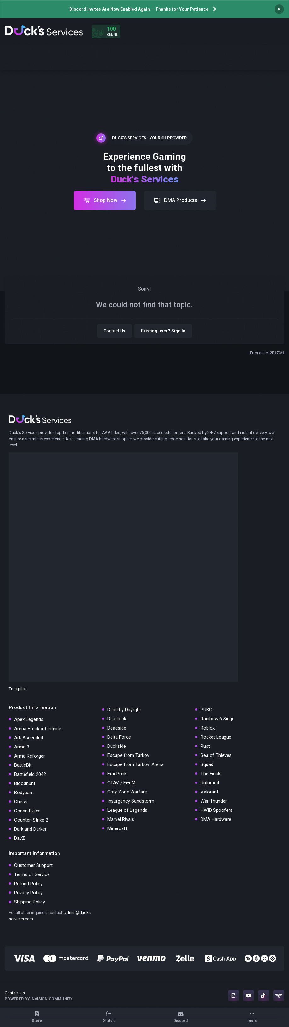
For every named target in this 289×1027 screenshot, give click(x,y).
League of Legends (127, 810)
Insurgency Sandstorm (130, 801)
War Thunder (214, 801)
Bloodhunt (24, 783)
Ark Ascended (28, 738)
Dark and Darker (30, 829)
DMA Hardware (216, 819)
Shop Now (105, 200)
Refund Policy (28, 883)
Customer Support (33, 865)
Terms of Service (32, 874)
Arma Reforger (29, 756)
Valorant (209, 792)
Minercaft (117, 828)
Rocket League (216, 737)
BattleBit (22, 765)
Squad (207, 764)
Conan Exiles (27, 811)
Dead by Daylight (124, 710)
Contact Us (114, 330)
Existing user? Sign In (163, 330)
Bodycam (24, 792)
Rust (205, 746)
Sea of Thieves (216, 755)
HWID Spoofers (217, 810)
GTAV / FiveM (121, 783)
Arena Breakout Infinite (37, 728)
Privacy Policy (28, 893)
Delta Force (119, 737)
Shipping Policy (29, 902)
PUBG (206, 710)
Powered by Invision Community (39, 999)
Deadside (116, 728)
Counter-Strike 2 (31, 820)
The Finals (211, 773)
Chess (20, 802)
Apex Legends (28, 719)
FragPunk (117, 773)
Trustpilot (17, 688)
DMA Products (180, 200)
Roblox (208, 728)
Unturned (210, 783)
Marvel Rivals (120, 819)
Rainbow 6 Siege (218, 719)
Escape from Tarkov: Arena (135, 764)
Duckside (116, 746)
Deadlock (116, 719)
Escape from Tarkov (128, 755)
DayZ (19, 838)
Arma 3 (21, 747)
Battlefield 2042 (30, 774)
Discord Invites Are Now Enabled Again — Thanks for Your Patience (138, 9)
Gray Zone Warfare (127, 792)
